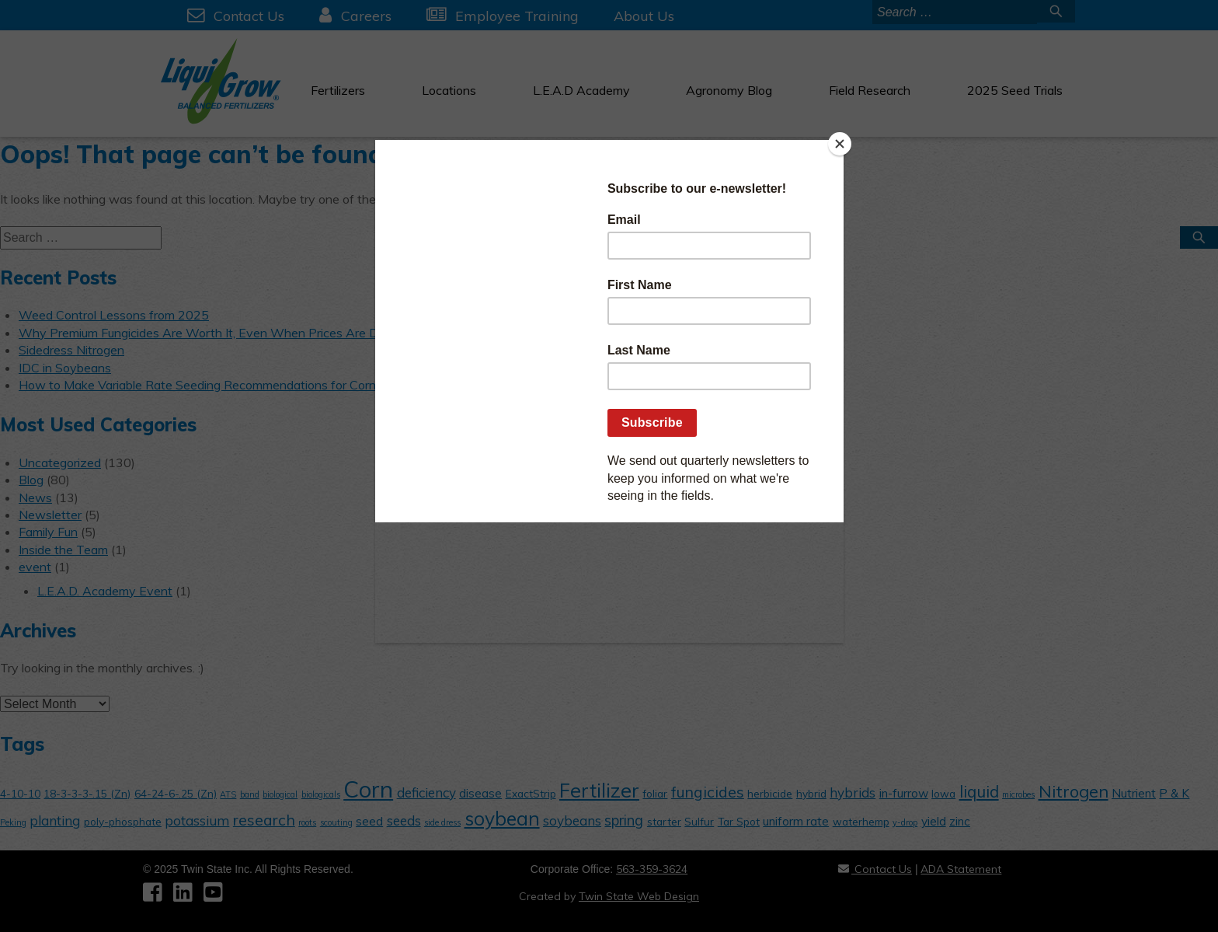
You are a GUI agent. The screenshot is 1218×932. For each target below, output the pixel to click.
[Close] (839, 143)
